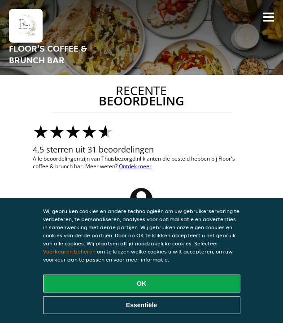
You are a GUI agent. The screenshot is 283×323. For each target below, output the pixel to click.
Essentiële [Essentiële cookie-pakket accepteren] (141, 305)
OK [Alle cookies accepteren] (141, 283)
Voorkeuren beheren (69, 251)
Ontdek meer (135, 166)
